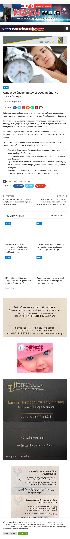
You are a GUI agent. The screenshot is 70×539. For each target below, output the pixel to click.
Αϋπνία (20, 181)
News (6, 87)
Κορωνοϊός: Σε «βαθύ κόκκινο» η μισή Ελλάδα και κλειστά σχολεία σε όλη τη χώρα (17, 201)
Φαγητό (27, 181)
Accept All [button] (23, 533)
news (10, 181)
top (15, 181)
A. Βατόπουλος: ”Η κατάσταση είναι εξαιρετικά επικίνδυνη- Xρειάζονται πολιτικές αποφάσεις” (52, 201)
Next (15, 288)
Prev (8, 288)
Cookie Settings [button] (9, 533)
